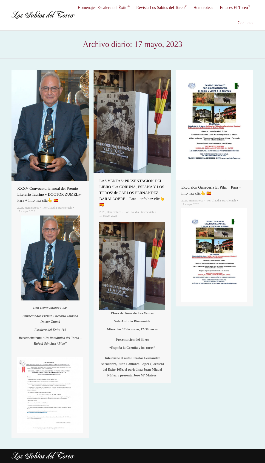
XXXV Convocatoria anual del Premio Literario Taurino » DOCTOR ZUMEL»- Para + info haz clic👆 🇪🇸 (49, 194)
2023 (20, 207)
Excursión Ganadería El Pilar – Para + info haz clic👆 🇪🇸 (211, 190)
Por (57, 207)
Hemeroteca (32, 207)
